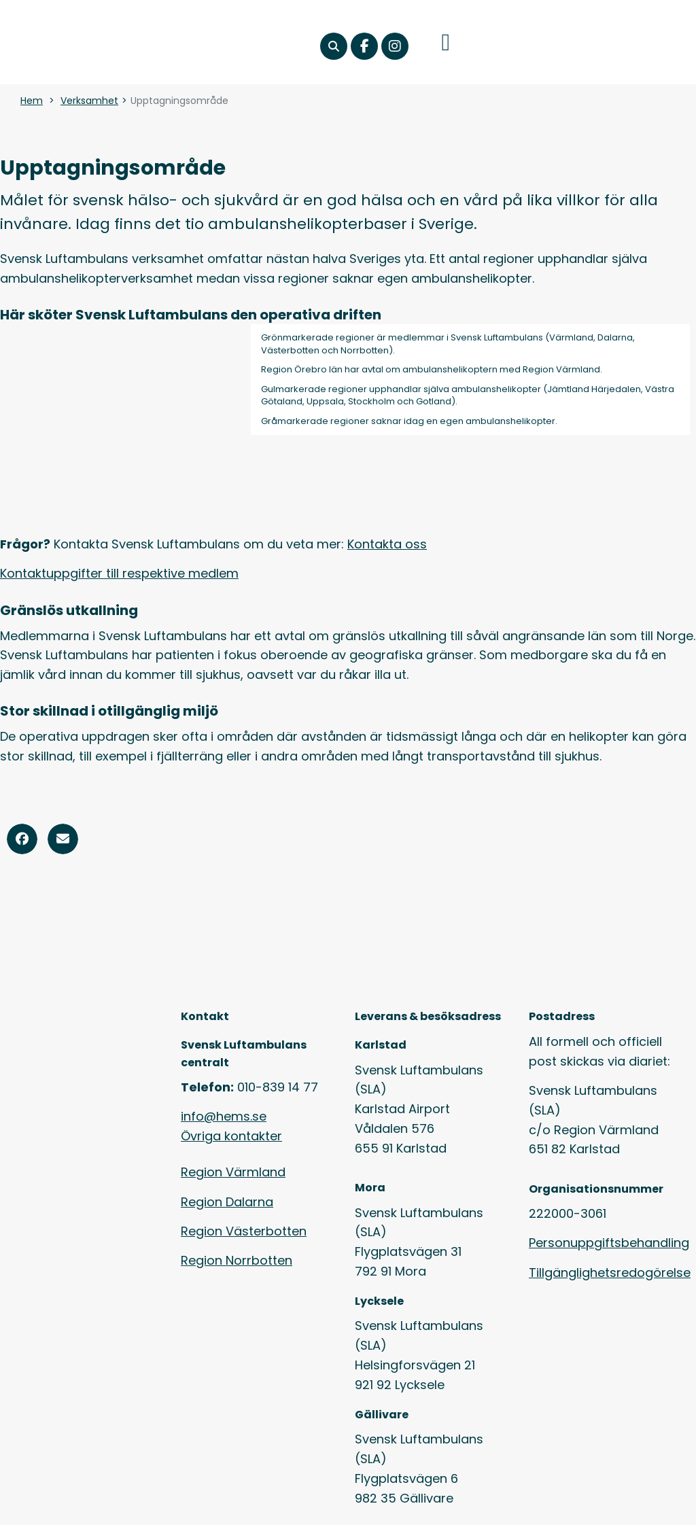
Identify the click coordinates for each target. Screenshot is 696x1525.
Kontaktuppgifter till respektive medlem (119, 573)
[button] (333, 46)
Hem (31, 100)
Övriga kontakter (231, 1135)
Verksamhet (89, 100)
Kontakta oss (387, 544)
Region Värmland (233, 1171)
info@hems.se (223, 1116)
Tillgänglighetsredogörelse (610, 1272)
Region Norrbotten (236, 1260)
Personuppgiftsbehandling (609, 1242)
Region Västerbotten (244, 1231)
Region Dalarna (227, 1201)
